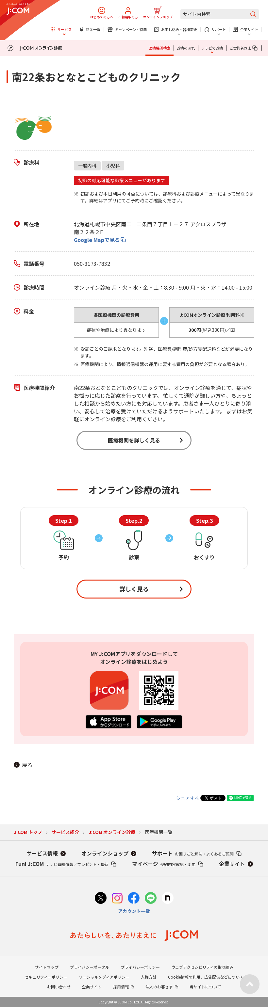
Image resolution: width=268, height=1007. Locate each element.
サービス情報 (42, 853)
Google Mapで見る (97, 240)
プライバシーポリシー (140, 967)
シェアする (187, 798)
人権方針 (149, 977)
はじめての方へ (101, 16)
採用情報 (121, 986)
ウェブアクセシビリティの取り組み (202, 967)
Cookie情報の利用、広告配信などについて (205, 977)
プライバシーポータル (89, 967)
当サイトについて (205, 986)
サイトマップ (47, 967)
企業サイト (232, 864)
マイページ (163, 864)
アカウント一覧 (134, 911)
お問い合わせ (59, 986)
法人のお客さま (159, 986)
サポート (193, 853)
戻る (27, 765)
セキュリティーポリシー (46, 977)
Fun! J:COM (62, 864)
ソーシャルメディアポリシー (104, 977)
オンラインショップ (158, 16)
